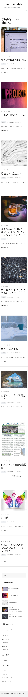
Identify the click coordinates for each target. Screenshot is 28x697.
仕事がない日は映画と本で (13, 397)
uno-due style (14, 4)
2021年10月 (5, 639)
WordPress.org (6, 681)
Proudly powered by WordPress (8, 693)
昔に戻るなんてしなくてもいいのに (13, 291)
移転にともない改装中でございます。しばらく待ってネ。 (13, 547)
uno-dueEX (11, 64)
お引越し (6, 517)
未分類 (3, 64)
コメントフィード (7, 678)
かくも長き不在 (9, 348)
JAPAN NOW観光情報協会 (14, 466)
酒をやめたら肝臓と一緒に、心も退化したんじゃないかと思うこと (13, 231)
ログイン (4, 670)
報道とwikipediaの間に (13, 59)
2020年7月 (5, 646)
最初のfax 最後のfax (12, 173)
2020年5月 (5, 649)
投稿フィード (5, 674)
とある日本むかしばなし (13, 116)
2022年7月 (5, 635)
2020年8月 (5, 642)
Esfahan (22, 693)
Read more (4, 72)
